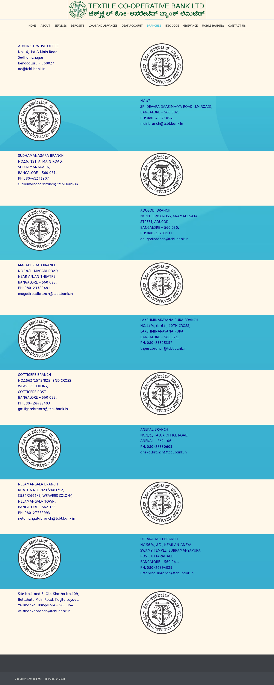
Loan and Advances (103, 25)
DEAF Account (132, 25)
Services (60, 25)
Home (32, 25)
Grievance (190, 25)
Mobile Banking (213, 25)
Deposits (77, 25)
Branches (154, 25)
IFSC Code (172, 25)
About (45, 25)
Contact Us (237, 25)
